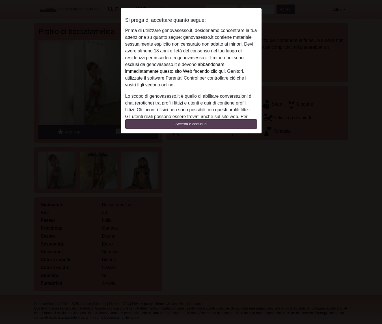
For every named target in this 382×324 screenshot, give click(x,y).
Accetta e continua (190, 124)
